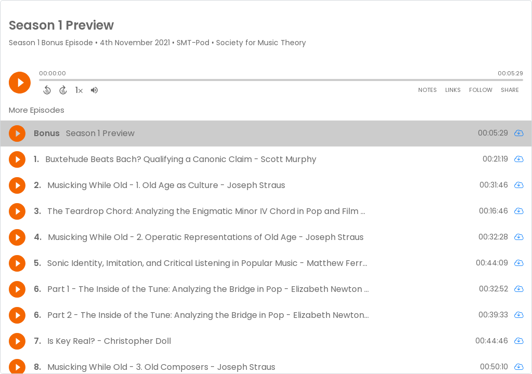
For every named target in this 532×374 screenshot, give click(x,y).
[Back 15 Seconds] (47, 90)
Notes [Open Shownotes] (427, 90)
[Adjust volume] (94, 90)
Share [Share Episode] (510, 90)
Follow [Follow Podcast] (481, 90)
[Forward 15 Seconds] (63, 90)
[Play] (20, 83)
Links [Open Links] (453, 90)
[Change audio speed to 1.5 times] (79, 90)
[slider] (41, 81)
